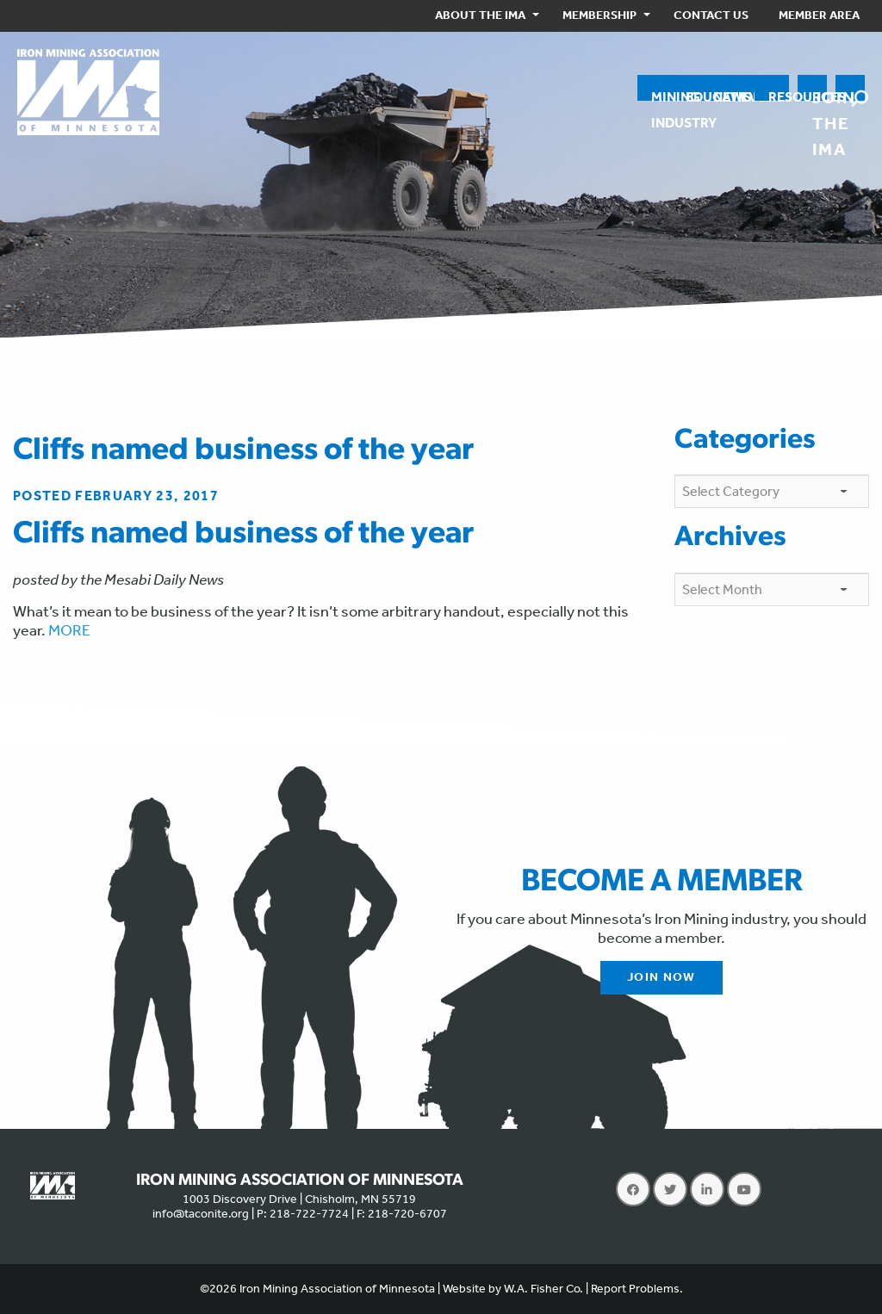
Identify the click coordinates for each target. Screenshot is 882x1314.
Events (748, 95)
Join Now (661, 977)
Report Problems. (637, 1288)
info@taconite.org (200, 1213)
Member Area (819, 15)
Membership (599, 15)
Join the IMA (819, 94)
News (720, 95)
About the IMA (480, 15)
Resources (778, 95)
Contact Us (711, 15)
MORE (69, 630)
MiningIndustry (661, 95)
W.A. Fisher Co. (543, 1288)
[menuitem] (483, 16)
